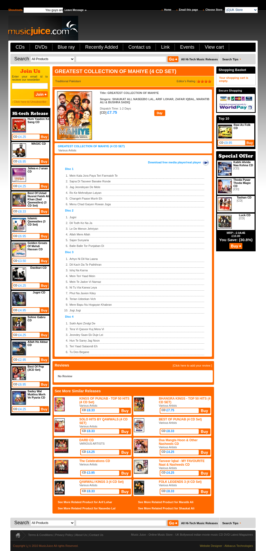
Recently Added (101, 47)
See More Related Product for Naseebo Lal (86, 508)
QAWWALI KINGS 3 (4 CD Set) (101, 482)
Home (167, 9)
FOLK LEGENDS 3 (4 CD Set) (180, 482)
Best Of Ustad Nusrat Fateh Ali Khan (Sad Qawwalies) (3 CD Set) (38, 199)
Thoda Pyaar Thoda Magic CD (242, 183)
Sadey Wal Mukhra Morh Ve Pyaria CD (36, 394)
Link (165, 47)
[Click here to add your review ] (192, 365)
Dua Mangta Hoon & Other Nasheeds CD (178, 442)
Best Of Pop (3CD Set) (36, 368)
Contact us (139, 47)
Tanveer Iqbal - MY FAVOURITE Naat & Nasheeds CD (181, 462)
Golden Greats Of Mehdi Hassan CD (37, 246)
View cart (214, 47)
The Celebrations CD (94, 461)
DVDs (41, 47)
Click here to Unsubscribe (30, 101)
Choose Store (213, 9)
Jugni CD (39, 292)
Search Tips (230, 59)
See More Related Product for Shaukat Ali (166, 508)
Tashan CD (244, 197)
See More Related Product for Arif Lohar (85, 502)
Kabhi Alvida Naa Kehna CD (243, 164)
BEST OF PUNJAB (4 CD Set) (180, 419)
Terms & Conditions (40, 534)
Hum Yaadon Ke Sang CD (38, 120)
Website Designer (211, 545)
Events (187, 47)
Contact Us (96, 534)
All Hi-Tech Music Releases (199, 59)
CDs (20, 47)
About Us (81, 534)
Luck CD (245, 215)
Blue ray (66, 47)
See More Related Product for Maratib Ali (166, 502)
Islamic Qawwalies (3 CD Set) (36, 221)
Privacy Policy (64, 534)
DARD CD (86, 440)
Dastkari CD (38, 267)
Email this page (188, 9)
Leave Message (73, 10)
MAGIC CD (38, 143)
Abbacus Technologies (238, 545)
